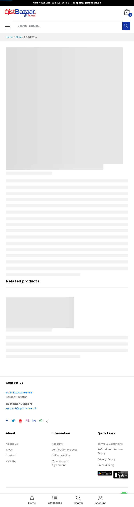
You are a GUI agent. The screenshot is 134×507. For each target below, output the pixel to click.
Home (9, 37)
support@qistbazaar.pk (21, 408)
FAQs (9, 449)
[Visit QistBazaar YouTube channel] (20, 420)
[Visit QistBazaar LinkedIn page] (34, 420)
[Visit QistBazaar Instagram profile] (27, 420)
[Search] (126, 26)
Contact (11, 455)
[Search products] (68, 26)
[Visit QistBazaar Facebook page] (7, 420)
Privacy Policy (106, 459)
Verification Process (64, 449)
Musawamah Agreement (60, 462)
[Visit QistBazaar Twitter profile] (13, 420)
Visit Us (10, 461)
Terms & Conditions (110, 443)
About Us (12, 443)
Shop (19, 37)
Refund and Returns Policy (110, 451)
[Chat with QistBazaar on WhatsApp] (40, 420)
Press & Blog (106, 464)
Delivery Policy (61, 455)
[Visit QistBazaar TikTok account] (47, 420)
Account (57, 443)
